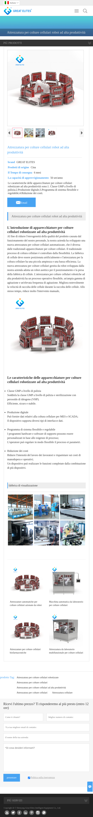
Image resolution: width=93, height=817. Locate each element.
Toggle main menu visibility (77, 9)
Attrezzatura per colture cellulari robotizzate (38, 677)
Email (21, 202)
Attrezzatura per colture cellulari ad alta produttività (41, 687)
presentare (12, 777)
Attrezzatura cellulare (62, 692)
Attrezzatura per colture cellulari (32, 682)
